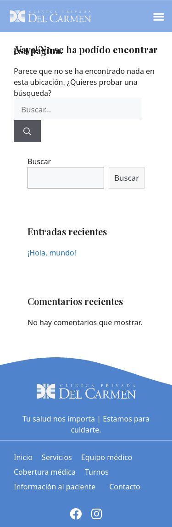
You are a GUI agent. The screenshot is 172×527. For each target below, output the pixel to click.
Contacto (124, 487)
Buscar (39, 161)
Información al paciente (57, 487)
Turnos (97, 472)
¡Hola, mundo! (52, 253)
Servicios (57, 457)
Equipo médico (107, 457)
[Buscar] (27, 131)
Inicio (23, 457)
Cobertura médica (45, 472)
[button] (158, 16)
